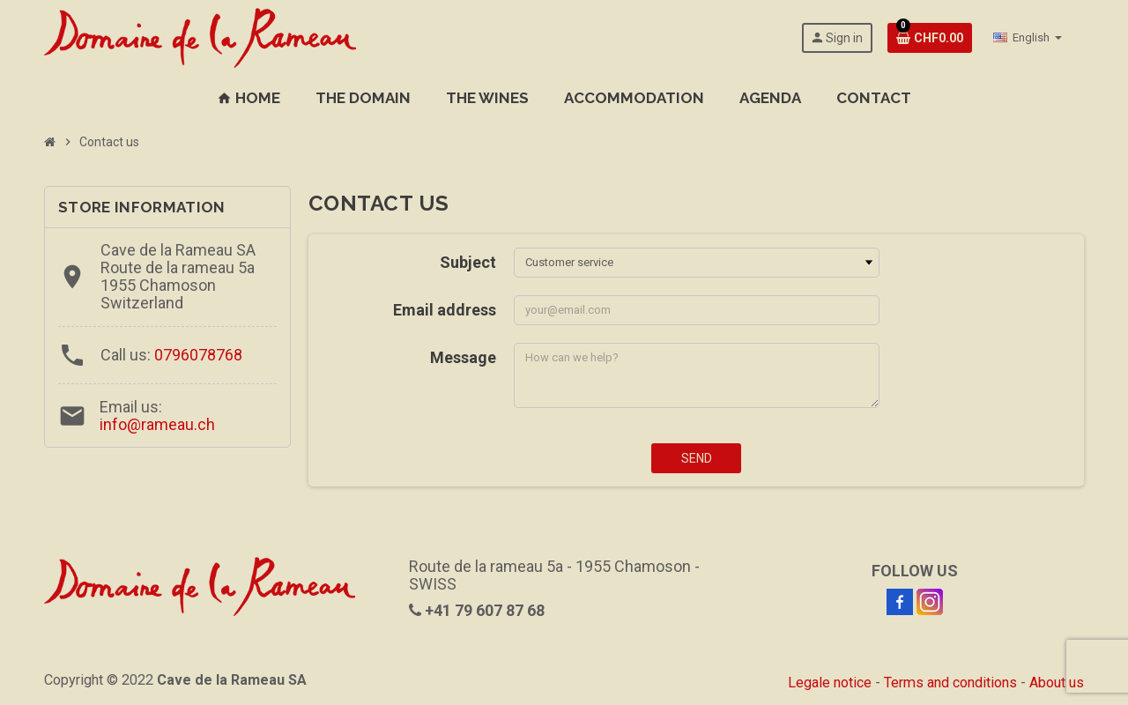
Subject (468, 262)
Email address (444, 310)
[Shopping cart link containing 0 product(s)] (929, 38)
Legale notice (830, 682)
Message (463, 357)
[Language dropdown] (1027, 38)
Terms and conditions (950, 682)
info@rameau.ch (157, 424)
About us (1056, 682)
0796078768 (198, 354)
